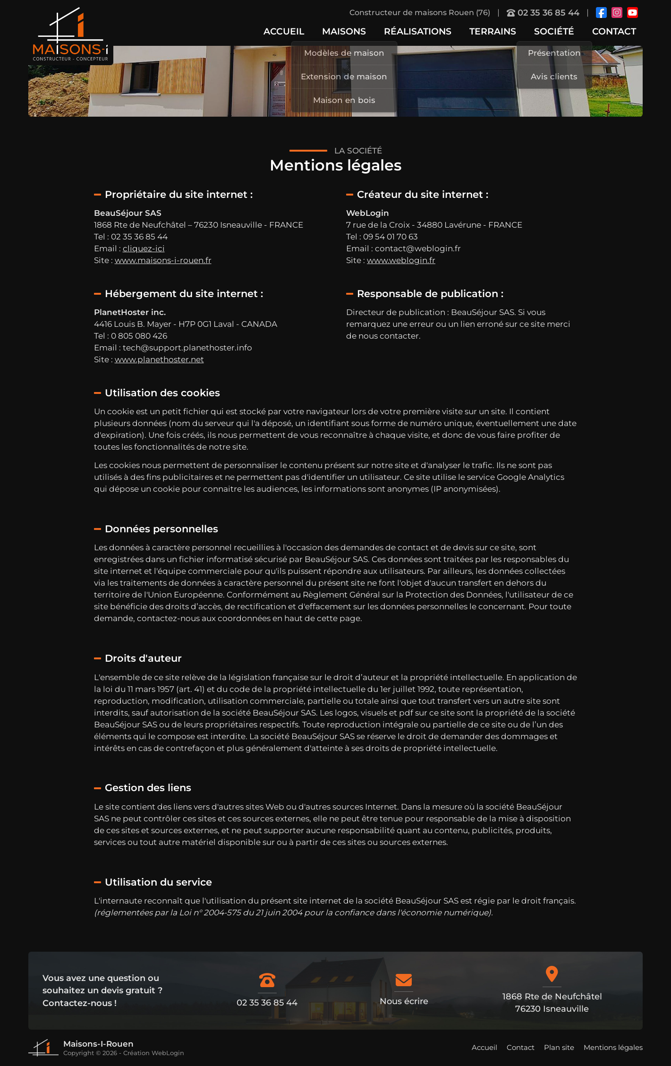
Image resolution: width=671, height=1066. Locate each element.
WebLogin (168, 1053)
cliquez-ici (144, 248)
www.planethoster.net (159, 359)
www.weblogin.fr (401, 260)
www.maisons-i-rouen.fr (163, 260)
